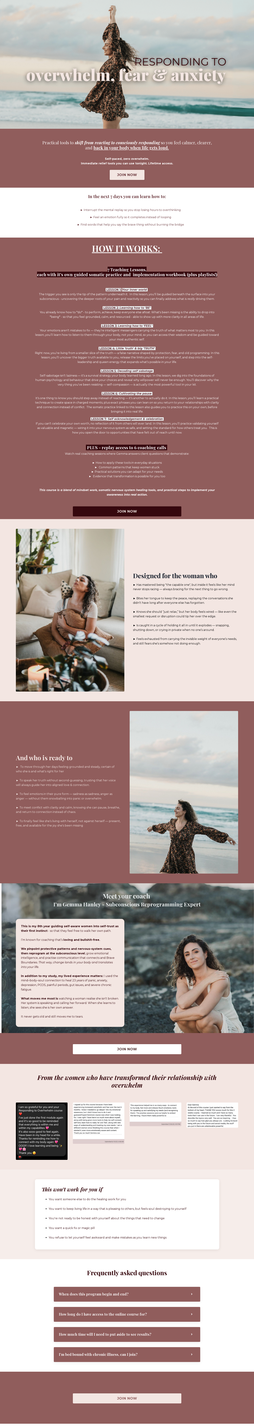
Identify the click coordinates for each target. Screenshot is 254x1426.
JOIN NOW (127, 175)
